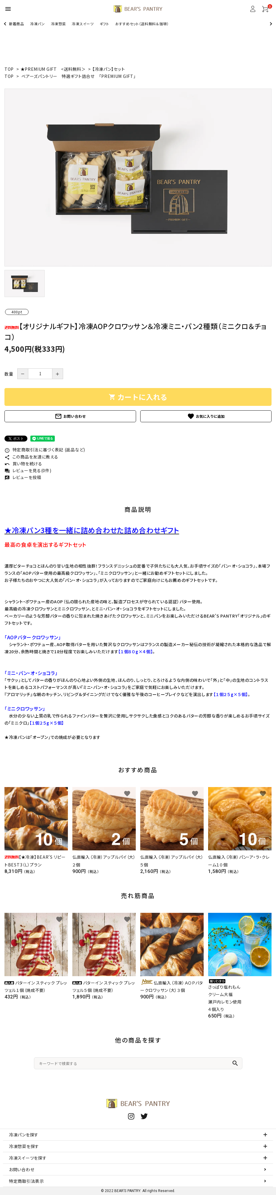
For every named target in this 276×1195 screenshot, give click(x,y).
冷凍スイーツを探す (27, 1158)
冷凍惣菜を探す (24, 1146)
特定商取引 (26, 1181)
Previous (5, 23)
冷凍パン (37, 23)
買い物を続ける (23, 464)
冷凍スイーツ (82, 23)
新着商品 (16, 23)
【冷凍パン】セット (108, 69)
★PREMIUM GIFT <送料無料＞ (54, 69)
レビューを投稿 (22, 477)
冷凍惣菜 (58, 23)
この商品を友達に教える (31, 457)
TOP (9, 69)
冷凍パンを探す (23, 1135)
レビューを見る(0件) (27, 470)
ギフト (104, 23)
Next (270, 23)
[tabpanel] (138, 177)
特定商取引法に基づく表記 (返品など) (44, 450)
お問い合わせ (70, 416)
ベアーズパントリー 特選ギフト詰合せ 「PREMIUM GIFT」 (78, 76)
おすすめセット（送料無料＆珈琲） (142, 23)
